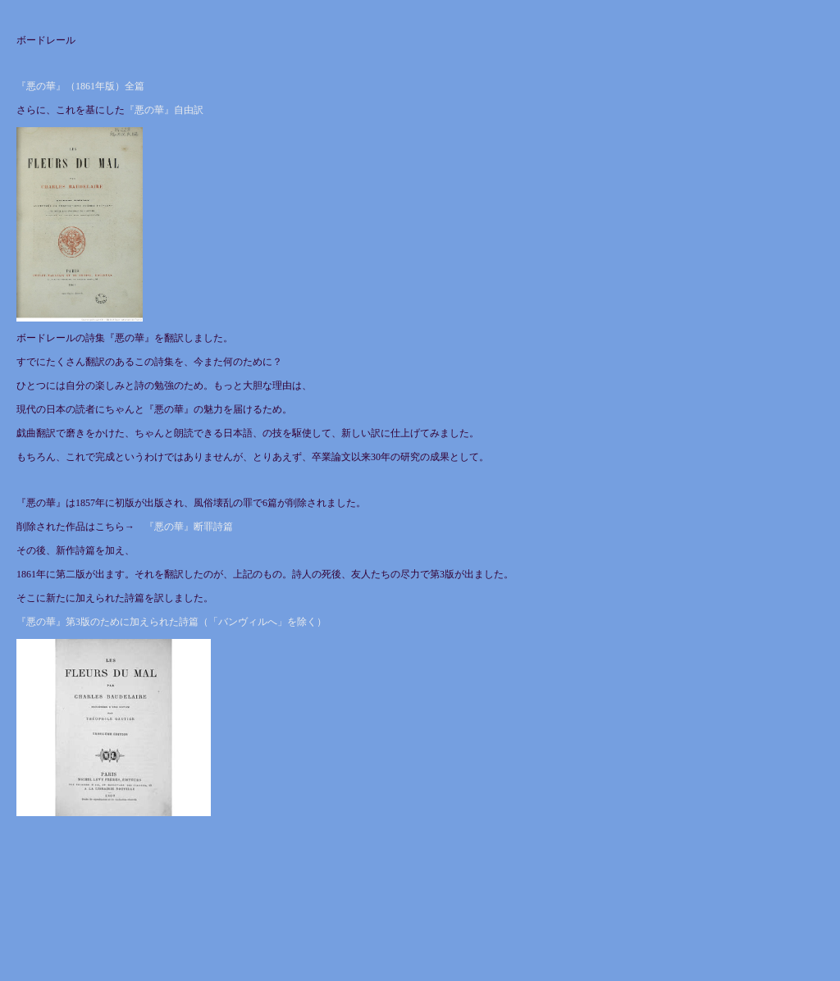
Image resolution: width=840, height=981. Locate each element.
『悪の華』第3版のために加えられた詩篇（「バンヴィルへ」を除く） (171, 621)
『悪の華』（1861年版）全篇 (80, 86)
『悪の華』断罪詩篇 (188, 526)
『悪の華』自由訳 (164, 110)
